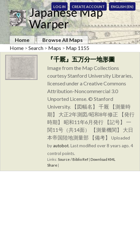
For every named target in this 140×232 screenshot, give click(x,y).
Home (22, 40)
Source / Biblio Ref (73, 159)
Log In (59, 7)
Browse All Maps (62, 40)
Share (52, 165)
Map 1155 (77, 48)
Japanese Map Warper (66, 18)
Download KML (103, 159)
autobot (61, 145)
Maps (54, 48)
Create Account (88, 7)
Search (35, 48)
